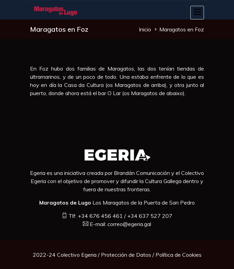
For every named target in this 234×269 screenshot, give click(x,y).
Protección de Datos (126, 254)
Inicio (145, 29)
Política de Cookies (179, 254)
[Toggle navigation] (197, 12)
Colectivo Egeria (77, 254)
